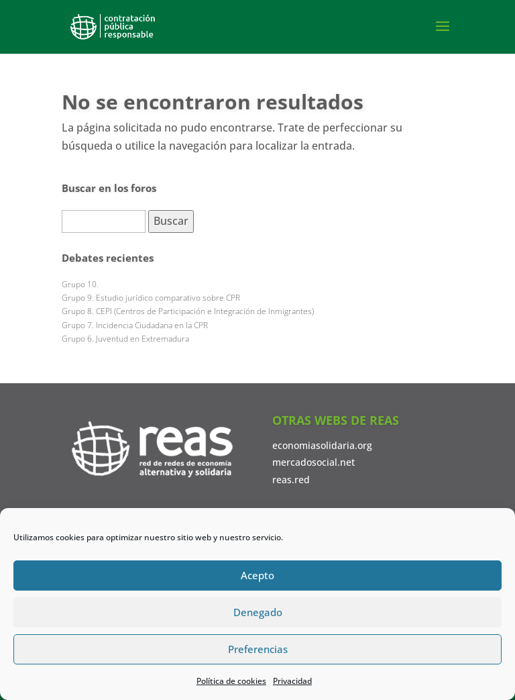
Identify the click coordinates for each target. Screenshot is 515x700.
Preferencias (258, 649)
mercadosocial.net (313, 462)
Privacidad (292, 681)
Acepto (257, 575)
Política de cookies (231, 681)
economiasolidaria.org (322, 445)
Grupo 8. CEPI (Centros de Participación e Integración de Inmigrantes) (188, 311)
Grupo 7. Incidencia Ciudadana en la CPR (135, 325)
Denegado (257, 612)
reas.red (291, 479)
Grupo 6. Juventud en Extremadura (125, 338)
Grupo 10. (80, 284)
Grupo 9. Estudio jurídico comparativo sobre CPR (151, 297)
